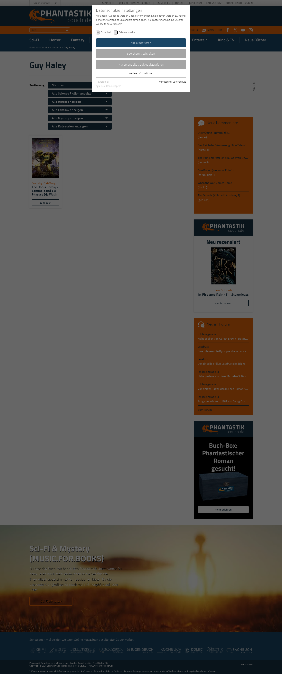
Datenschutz (179, 81)
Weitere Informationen (141, 73)
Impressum (164, 81)
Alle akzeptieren (141, 43)
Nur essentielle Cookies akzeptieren (141, 64)
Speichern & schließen (141, 53)
